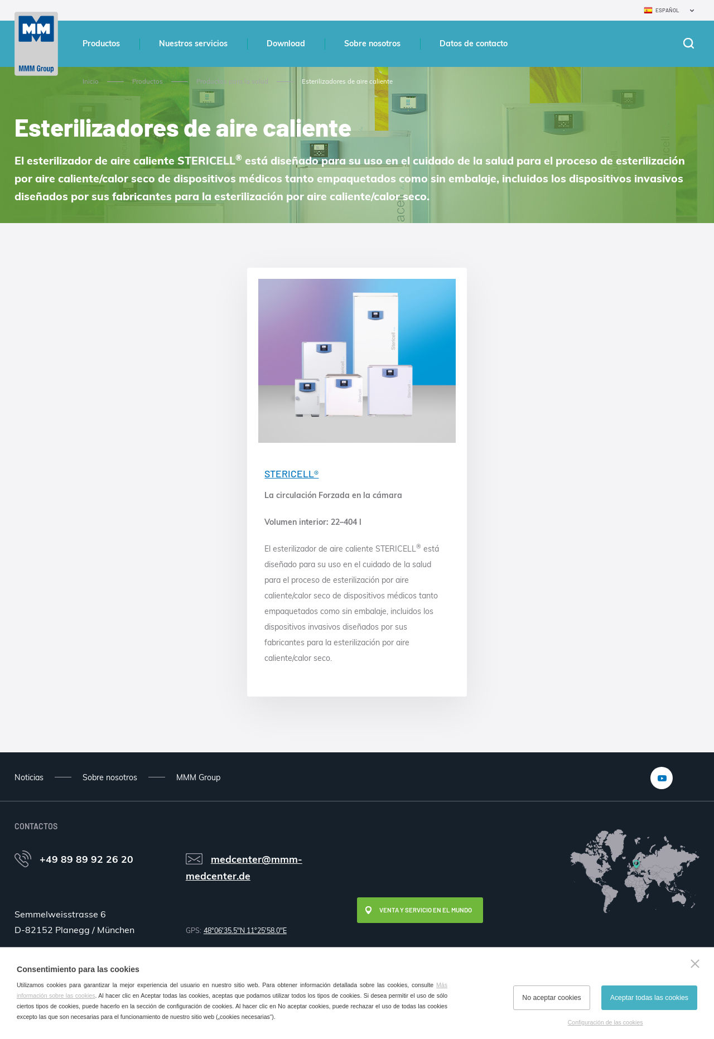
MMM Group (198, 777)
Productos (101, 43)
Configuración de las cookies (605, 1022)
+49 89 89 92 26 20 (86, 859)
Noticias (29, 777)
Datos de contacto (474, 43)
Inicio (91, 81)
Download (286, 43)
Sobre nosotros (372, 43)
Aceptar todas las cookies (649, 998)
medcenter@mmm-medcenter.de (244, 867)
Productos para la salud (232, 81)
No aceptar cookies (551, 998)
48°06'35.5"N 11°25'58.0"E (245, 930)
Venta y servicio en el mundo (425, 910)
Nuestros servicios (193, 43)
